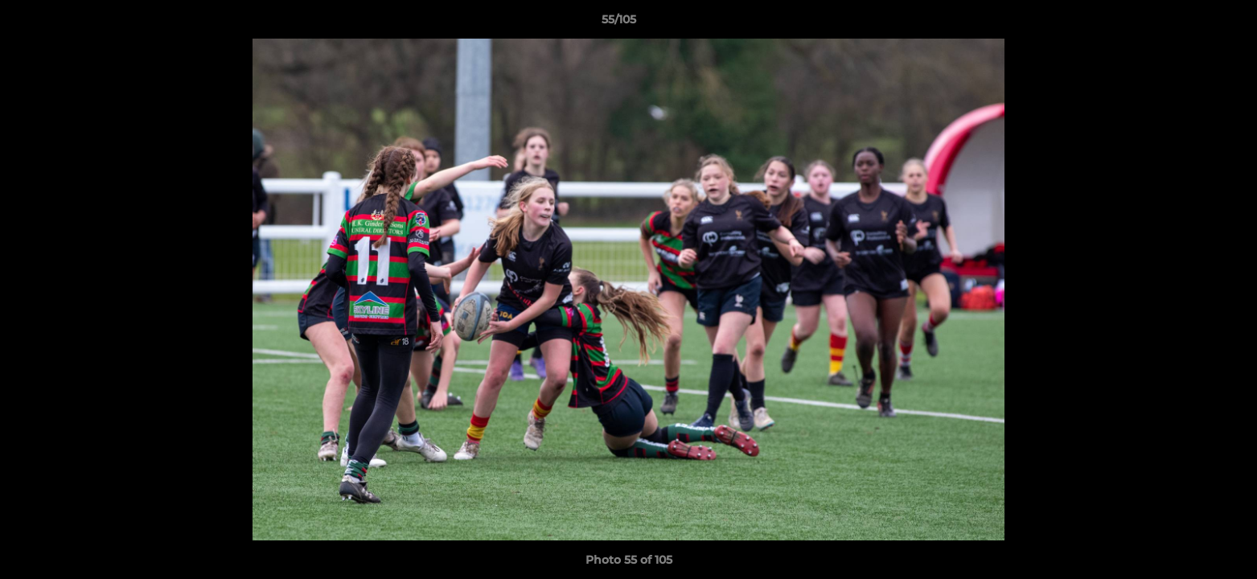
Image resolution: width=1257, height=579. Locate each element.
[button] (1189, 23)
